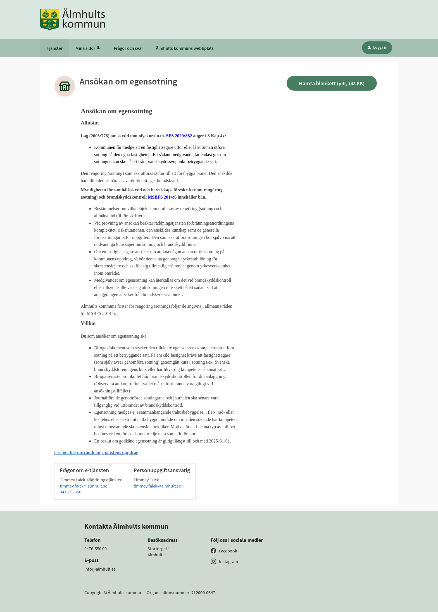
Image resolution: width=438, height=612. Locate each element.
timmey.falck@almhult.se (83, 486)
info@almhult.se (100, 569)
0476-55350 (70, 492)
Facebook (228, 551)
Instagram (228, 561)
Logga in (377, 47)
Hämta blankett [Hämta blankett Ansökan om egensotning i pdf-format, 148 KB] (332, 83)
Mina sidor (88, 48)
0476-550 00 (95, 548)
